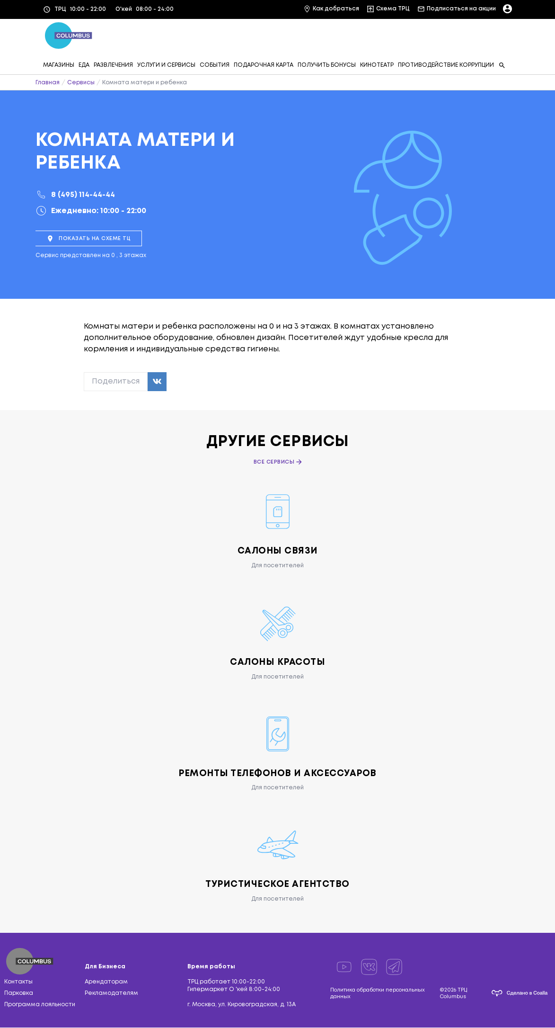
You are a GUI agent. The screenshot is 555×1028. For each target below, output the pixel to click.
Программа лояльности (39, 1005)
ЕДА (84, 65)
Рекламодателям (111, 993)
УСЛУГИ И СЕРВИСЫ (166, 65)
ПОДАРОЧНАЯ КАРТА (263, 65)
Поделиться (116, 381)
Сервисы (81, 82)
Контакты (18, 982)
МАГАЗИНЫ (58, 65)
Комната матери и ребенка (144, 82)
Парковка (18, 993)
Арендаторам (106, 982)
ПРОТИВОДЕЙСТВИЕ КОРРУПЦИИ (446, 65)
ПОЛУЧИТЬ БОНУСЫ (327, 65)
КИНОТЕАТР (377, 65)
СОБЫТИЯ (214, 65)
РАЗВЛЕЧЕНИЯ (113, 65)
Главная (47, 82)
